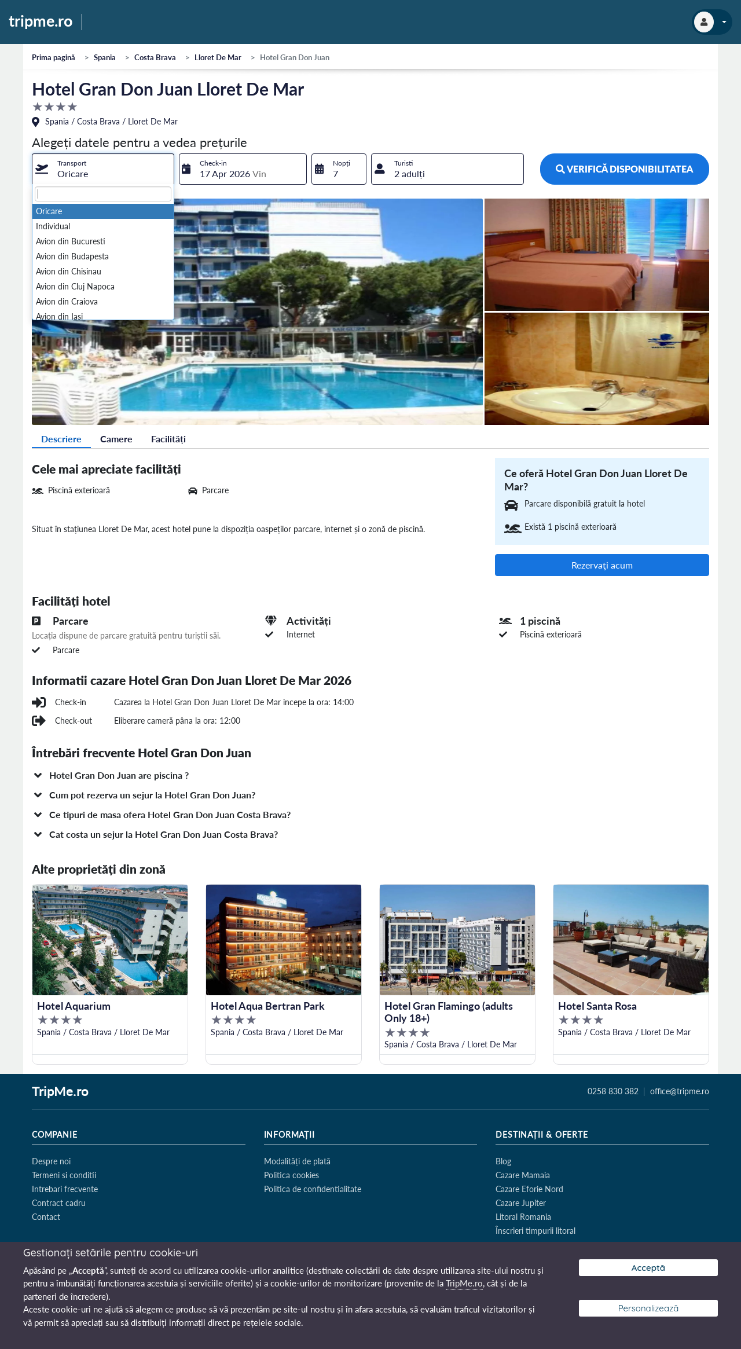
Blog (503, 1161)
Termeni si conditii (64, 1175)
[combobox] (103, 169)
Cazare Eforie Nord (529, 1189)
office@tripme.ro (679, 1091)
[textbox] (103, 193)
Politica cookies (291, 1175)
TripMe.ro (60, 1092)
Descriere (61, 438)
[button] (370, 775)
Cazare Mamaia (523, 1175)
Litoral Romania (523, 1217)
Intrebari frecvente (65, 1189)
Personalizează (648, 1308)
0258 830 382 (613, 1091)
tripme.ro (41, 21)
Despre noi (51, 1161)
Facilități (168, 438)
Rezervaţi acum (602, 564)
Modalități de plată (297, 1161)
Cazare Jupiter (521, 1203)
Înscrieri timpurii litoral (535, 1231)
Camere (116, 438)
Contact (46, 1217)
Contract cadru (59, 1203)
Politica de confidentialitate (312, 1189)
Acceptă (648, 1267)
